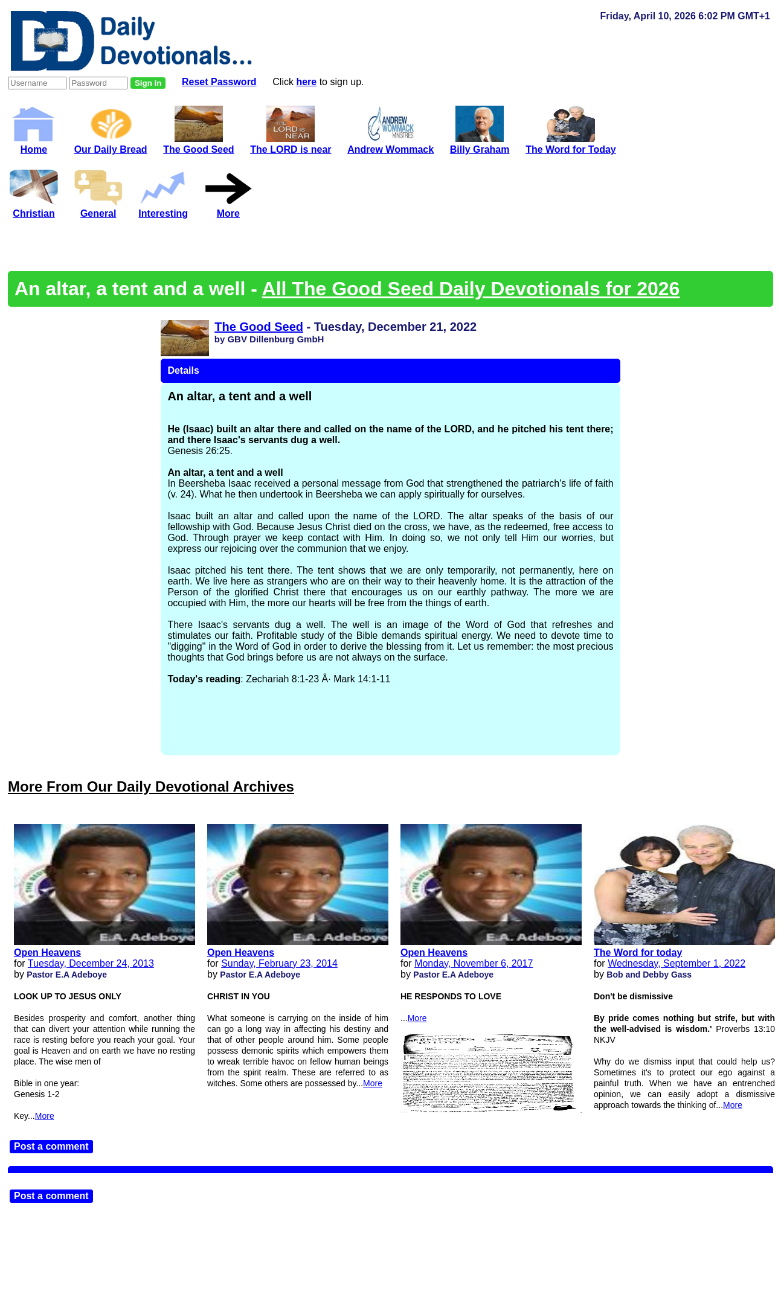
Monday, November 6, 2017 (473, 963)
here (306, 82)
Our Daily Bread (110, 144)
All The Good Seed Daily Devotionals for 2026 (471, 288)
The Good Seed (258, 326)
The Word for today (638, 952)
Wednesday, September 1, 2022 (676, 963)
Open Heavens (47, 952)
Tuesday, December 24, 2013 (91, 963)
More (44, 1116)
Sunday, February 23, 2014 (279, 963)
